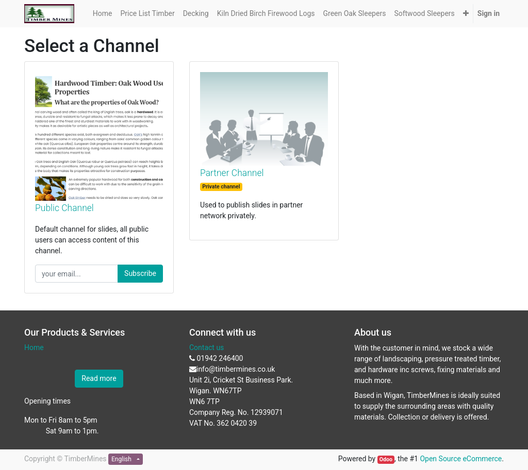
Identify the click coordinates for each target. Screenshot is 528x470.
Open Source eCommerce (461, 459)
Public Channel (64, 208)
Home (34, 347)
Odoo (386, 459)
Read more (98, 378)
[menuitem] (103, 13)
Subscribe (140, 273)
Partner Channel (231, 173)
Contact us (206, 347)
